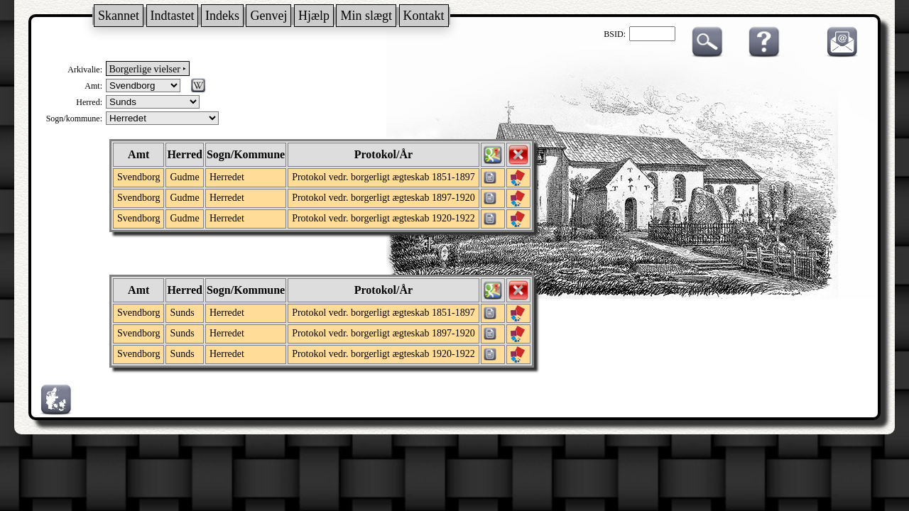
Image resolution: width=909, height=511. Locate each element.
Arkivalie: (84, 70)
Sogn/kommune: (74, 118)
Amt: (93, 86)
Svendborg (138, 177)
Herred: (89, 102)
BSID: (615, 34)
